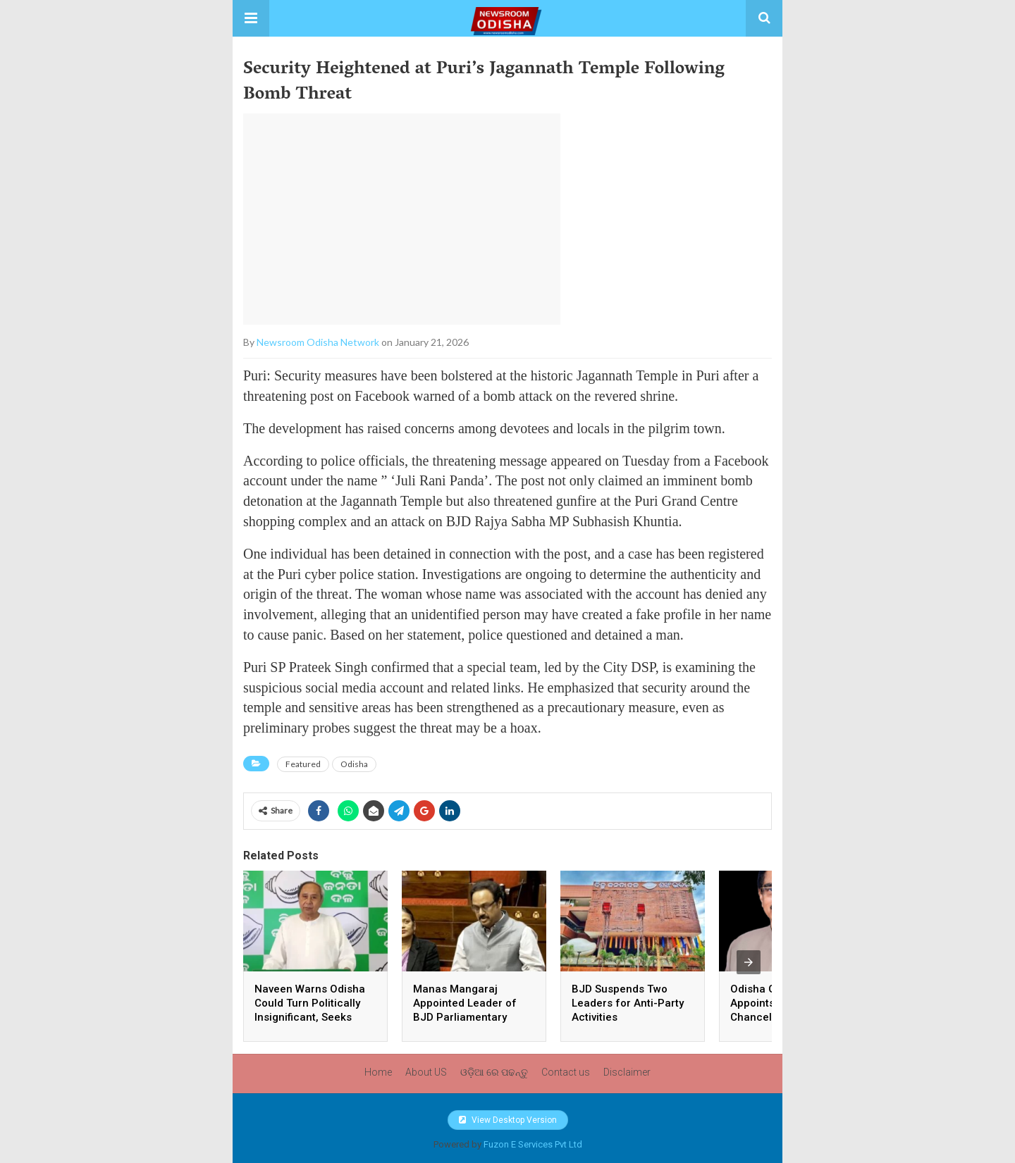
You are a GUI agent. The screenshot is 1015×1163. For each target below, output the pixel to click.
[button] (251, 18)
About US (426, 1072)
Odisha (354, 764)
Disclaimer (627, 1072)
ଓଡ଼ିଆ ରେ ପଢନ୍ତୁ (494, 1072)
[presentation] (749, 962)
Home (378, 1072)
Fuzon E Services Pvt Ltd (533, 1144)
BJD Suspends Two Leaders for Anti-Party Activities (628, 1003)
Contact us (565, 1072)
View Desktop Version (508, 1120)
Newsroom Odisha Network (318, 342)
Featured (303, 764)
